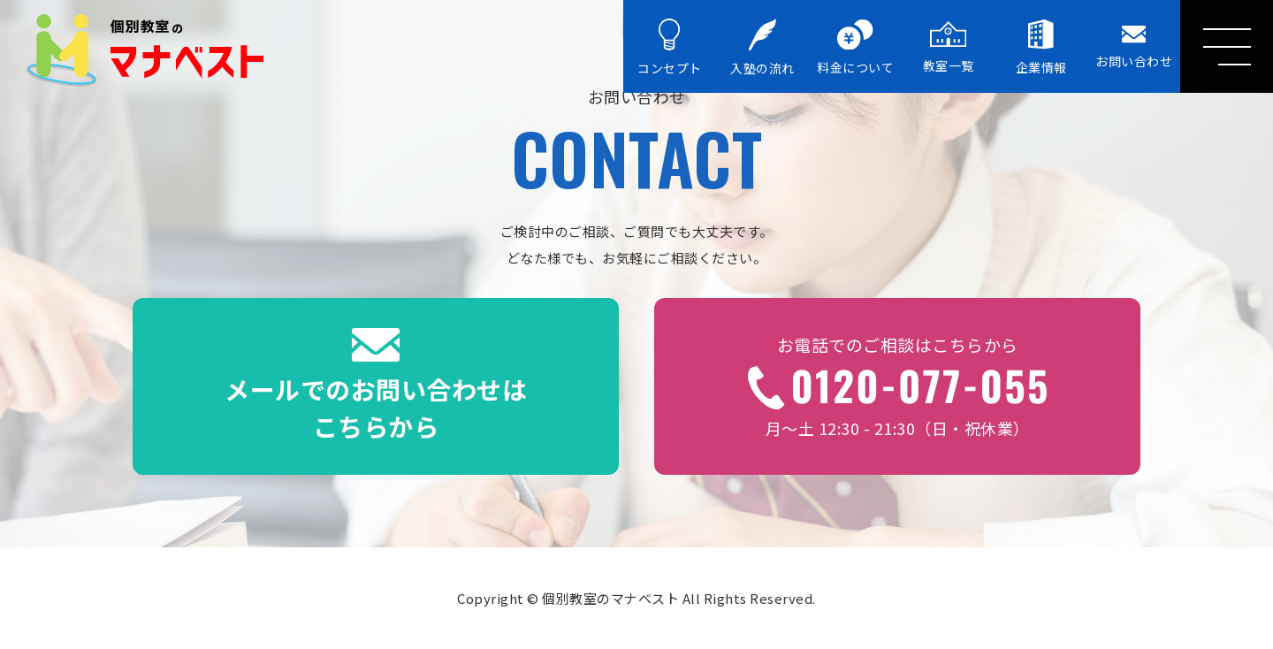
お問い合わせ (1133, 47)
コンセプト (669, 48)
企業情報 (1041, 47)
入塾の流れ (762, 48)
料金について (855, 48)
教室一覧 (948, 47)
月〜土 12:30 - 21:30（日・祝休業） (897, 386)
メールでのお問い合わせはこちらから (376, 386)
